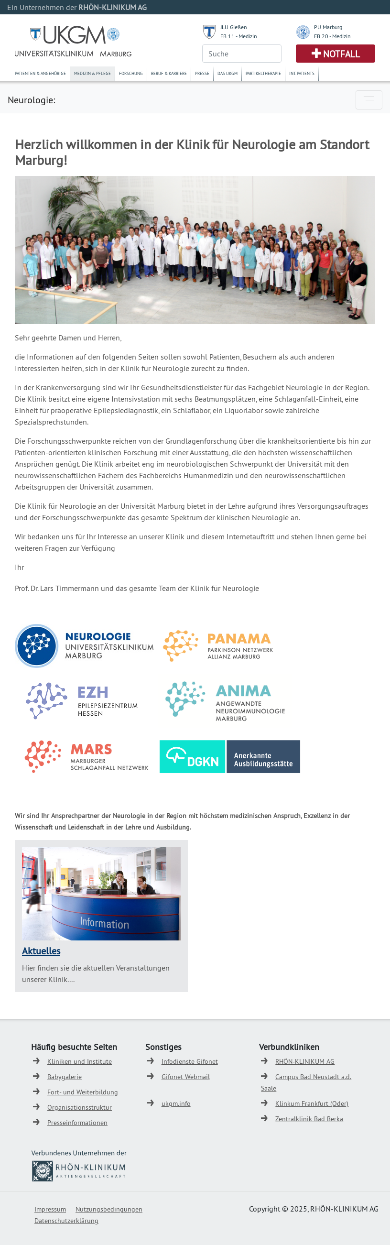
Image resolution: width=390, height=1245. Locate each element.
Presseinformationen (77, 1122)
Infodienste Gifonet (190, 1061)
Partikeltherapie (263, 73)
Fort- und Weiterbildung (82, 1092)
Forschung (131, 73)
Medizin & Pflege (92, 73)
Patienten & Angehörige (40, 73)
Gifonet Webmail (186, 1076)
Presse (202, 73)
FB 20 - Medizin (332, 36)
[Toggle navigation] (369, 99)
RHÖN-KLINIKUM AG (305, 1061)
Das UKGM (227, 73)
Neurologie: (31, 100)
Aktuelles (41, 951)
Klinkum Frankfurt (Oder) (311, 1103)
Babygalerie (64, 1076)
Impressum (50, 1209)
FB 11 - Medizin (238, 36)
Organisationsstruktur (79, 1107)
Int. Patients (301, 73)
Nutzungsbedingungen (109, 1209)
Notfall (341, 54)
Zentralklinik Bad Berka (309, 1118)
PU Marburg (328, 27)
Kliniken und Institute (79, 1061)
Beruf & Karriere (169, 73)
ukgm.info (176, 1103)
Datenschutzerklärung (66, 1220)
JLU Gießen (233, 27)
